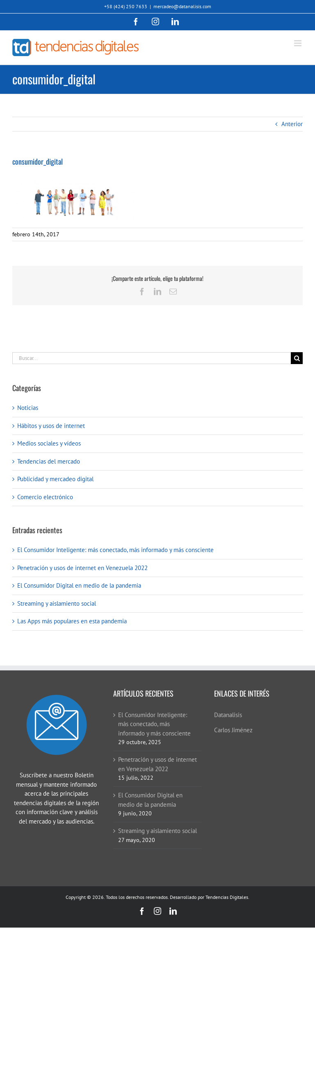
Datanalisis (228, 715)
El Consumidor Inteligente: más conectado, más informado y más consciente (115, 550)
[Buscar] (297, 358)
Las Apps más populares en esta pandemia (72, 621)
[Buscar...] (151, 358)
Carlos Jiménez (233, 730)
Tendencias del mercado (48, 461)
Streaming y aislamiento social (56, 603)
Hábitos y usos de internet (51, 426)
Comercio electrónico (45, 497)
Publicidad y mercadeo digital (55, 479)
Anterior (292, 124)
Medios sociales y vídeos (49, 443)
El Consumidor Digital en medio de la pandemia (79, 585)
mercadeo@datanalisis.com (182, 6)
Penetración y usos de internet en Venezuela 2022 (82, 568)
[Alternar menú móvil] (298, 43)
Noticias (27, 408)
